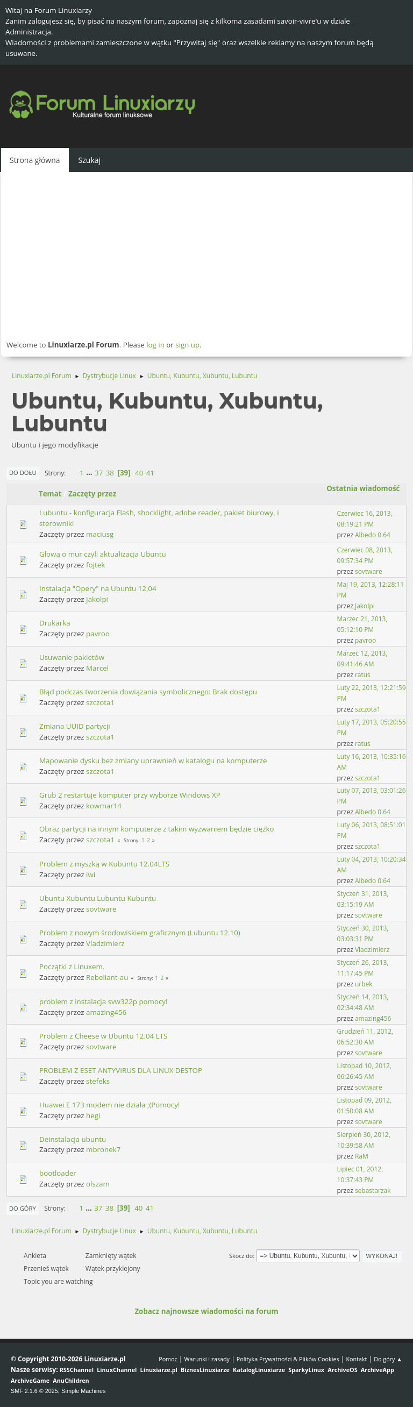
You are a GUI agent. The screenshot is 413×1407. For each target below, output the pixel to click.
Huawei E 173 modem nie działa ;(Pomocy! (109, 1105)
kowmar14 (104, 806)
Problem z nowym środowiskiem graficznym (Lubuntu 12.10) (139, 932)
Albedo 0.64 (372, 534)
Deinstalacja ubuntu (72, 1139)
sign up (187, 345)
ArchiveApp (377, 1370)
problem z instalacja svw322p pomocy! (103, 1001)
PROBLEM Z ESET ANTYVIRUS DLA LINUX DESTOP (120, 1070)
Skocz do (241, 1256)
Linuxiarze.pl (158, 1370)
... (90, 473)
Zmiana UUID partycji (74, 726)
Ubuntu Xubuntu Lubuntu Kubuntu (97, 898)
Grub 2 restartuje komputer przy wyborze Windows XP (129, 795)
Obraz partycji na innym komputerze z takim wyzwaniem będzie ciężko (156, 829)
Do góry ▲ (388, 1359)
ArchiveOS (342, 1370)
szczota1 (100, 702)
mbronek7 (103, 1149)
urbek (364, 984)
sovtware (368, 571)
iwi (90, 874)
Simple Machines (83, 1391)
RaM (361, 1156)
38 (110, 473)
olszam (98, 1184)
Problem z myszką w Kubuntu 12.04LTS (104, 864)
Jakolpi (97, 599)
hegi (93, 1115)
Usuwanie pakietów (71, 657)
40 (139, 473)
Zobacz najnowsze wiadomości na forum (206, 1311)
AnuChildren (71, 1380)
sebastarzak (373, 1190)
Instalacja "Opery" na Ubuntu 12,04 (97, 588)
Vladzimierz (105, 943)
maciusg (99, 534)
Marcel (97, 668)
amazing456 (106, 1012)
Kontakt (356, 1359)
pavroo (98, 633)
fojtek (95, 565)
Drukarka (54, 623)
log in (155, 345)
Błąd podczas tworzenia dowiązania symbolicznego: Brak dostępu (148, 692)
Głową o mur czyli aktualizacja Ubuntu (102, 554)
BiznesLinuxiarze (205, 1370)
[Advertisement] (206, 255)
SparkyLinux (306, 1370)
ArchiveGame (30, 1380)
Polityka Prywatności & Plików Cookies (288, 1359)
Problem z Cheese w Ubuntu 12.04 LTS (103, 1036)
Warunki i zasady (207, 1359)
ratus (363, 674)
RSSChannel (77, 1370)
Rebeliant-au (107, 977)
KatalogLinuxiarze (259, 1370)
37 (99, 473)
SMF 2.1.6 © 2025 (34, 1391)
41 (150, 473)
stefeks (98, 1081)
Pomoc (168, 1359)
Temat (50, 494)
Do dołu (23, 472)
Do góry (22, 1208)
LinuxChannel (117, 1370)
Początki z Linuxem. (71, 966)
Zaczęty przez (92, 494)
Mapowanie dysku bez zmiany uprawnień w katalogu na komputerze (153, 760)
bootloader (57, 1173)
